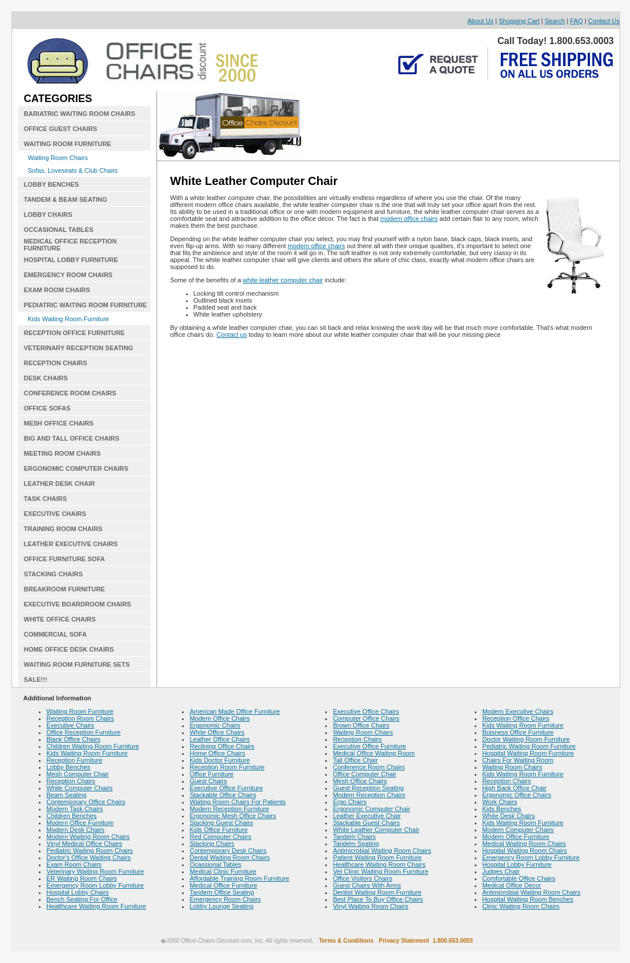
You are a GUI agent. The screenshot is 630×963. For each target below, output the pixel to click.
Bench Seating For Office (82, 899)
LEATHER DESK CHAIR (59, 483)
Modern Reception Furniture (229, 808)
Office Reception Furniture (83, 732)
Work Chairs (499, 801)
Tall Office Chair (355, 760)
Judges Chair (501, 871)
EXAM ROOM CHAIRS (57, 289)
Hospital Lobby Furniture (517, 864)
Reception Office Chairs (515, 718)
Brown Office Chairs (361, 725)
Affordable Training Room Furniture (239, 878)
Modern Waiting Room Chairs (88, 836)
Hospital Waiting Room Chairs (524, 850)
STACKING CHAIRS (53, 573)
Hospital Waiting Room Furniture (528, 753)
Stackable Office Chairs (223, 794)
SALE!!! (35, 679)
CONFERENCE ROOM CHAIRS (70, 393)
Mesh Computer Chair (77, 774)
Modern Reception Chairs (369, 794)
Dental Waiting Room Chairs (230, 857)
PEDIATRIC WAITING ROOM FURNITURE (85, 304)
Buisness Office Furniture (517, 732)
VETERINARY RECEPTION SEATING (78, 347)
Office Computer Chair (364, 774)
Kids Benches (501, 808)
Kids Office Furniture (218, 829)
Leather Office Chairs (220, 739)
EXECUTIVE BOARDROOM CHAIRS (77, 604)
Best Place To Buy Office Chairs (378, 899)
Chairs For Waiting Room (517, 760)
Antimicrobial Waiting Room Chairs (382, 850)
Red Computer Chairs (220, 836)
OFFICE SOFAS (47, 408)
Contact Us (604, 20)
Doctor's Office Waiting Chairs (88, 857)
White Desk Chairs (508, 815)
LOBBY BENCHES (51, 184)
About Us (480, 20)
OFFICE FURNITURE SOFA (64, 558)
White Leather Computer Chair (376, 829)
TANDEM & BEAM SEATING (65, 199)
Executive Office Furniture (226, 787)
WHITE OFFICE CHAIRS (60, 619)
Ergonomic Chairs (215, 725)
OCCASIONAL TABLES (58, 229)
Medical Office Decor (511, 885)
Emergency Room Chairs (225, 899)
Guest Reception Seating (368, 787)
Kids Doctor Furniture (220, 760)
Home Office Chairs (217, 753)
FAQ (576, 20)
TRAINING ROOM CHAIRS (63, 528)
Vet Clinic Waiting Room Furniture (380, 871)
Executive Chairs (70, 725)
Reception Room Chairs (80, 718)
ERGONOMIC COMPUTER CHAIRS (76, 468)
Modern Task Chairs (74, 808)
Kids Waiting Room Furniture (68, 318)
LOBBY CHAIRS (48, 214)
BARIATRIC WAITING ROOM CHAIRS (79, 113)
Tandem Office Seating (222, 892)
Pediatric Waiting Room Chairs (89, 850)
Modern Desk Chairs (75, 829)
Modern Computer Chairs (518, 829)
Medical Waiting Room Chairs (524, 843)
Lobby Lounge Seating (221, 906)
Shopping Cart (518, 20)
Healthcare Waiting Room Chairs (379, 864)
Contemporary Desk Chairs (228, 850)
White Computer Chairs (79, 787)
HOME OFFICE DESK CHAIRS (69, 649)
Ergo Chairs (349, 801)
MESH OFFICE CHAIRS (58, 423)
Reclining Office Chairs (222, 746)
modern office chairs (409, 218)
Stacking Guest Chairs (221, 822)
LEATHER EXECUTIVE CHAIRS (71, 543)
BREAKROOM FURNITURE (64, 589)
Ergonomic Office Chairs (516, 794)
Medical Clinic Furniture (223, 871)
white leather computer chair (283, 280)
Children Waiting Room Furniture (92, 746)
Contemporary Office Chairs (85, 801)
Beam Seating (66, 794)
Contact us (231, 334)
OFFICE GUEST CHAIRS (60, 128)
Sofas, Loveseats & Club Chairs (73, 170)
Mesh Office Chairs (360, 780)
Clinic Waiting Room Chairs (520, 906)
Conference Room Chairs (369, 767)
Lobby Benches (68, 767)
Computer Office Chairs (366, 718)
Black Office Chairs (73, 739)
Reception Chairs (70, 780)
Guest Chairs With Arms (366, 885)
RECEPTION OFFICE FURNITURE (74, 332)
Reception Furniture (74, 760)
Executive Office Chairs (366, 711)
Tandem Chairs (354, 836)
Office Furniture (212, 774)
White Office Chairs (217, 732)
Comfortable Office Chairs (518, 878)
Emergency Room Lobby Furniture (95, 885)
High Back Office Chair (514, 787)
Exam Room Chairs (73, 864)
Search (555, 20)
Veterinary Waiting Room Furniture (95, 871)
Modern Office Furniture (80, 822)
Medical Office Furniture (223, 885)
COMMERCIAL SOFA (55, 634)
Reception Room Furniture (227, 767)
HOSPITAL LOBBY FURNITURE (71, 259)
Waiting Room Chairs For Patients (238, 801)
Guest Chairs (208, 780)
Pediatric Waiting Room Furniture (529, 746)
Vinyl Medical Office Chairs (84, 843)
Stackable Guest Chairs (366, 822)
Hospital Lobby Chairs (77, 892)
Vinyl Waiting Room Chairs (370, 906)
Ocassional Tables (215, 864)
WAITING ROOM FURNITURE (67, 143)
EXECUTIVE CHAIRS (55, 513)
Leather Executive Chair (366, 815)
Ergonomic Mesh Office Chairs (233, 815)
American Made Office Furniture (235, 711)
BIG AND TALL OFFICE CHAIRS (71, 438)
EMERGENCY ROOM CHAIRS (68, 274)
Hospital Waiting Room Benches (527, 899)
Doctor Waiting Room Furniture (526, 739)
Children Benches (71, 815)
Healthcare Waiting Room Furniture (96, 906)
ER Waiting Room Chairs (81, 878)
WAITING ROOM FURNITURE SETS (77, 664)
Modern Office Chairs (220, 718)
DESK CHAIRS (46, 378)
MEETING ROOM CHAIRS (62, 453)
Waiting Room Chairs (58, 157)
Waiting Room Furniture (80, 711)
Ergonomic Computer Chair (371, 808)
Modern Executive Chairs (517, 711)
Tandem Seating (356, 843)
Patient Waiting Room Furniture (377, 857)
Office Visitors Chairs (362, 878)
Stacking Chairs (212, 843)
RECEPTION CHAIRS (55, 362)
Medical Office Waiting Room (373, 753)
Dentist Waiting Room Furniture (377, 892)
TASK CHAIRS (45, 498)
